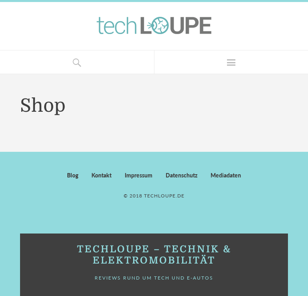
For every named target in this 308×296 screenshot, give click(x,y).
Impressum (138, 175)
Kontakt (101, 175)
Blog (72, 175)
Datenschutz (181, 175)
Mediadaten (226, 175)
